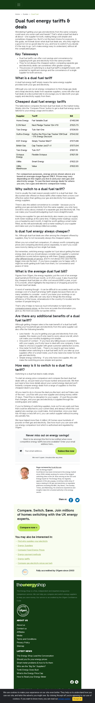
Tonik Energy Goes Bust (28, 670)
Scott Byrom (56, 467)
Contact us (22, 628)
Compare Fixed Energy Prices (31, 550)
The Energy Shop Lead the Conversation (35, 656)
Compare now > (28, 527)
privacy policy (64, 700)
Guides (25, 14)
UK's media (51, 481)
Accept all (77, 700)
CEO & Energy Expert (44, 470)
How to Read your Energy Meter (31, 677)
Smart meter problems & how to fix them (35, 663)
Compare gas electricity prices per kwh (35, 563)
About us (21, 625)
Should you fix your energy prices (32, 659)
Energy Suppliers (25, 545)
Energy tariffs (24, 559)
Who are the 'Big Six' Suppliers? (31, 666)
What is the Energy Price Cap (30, 673)
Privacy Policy (23, 642)
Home (17, 14)
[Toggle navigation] (18, 4)
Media (19, 635)
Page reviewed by (48, 467)
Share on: (63, 499)
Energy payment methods (29, 554)
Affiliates (21, 632)
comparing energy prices (26, 308)
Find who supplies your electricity (33, 541)
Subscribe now (66, 451)
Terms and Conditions (26, 639)
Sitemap (20, 646)
